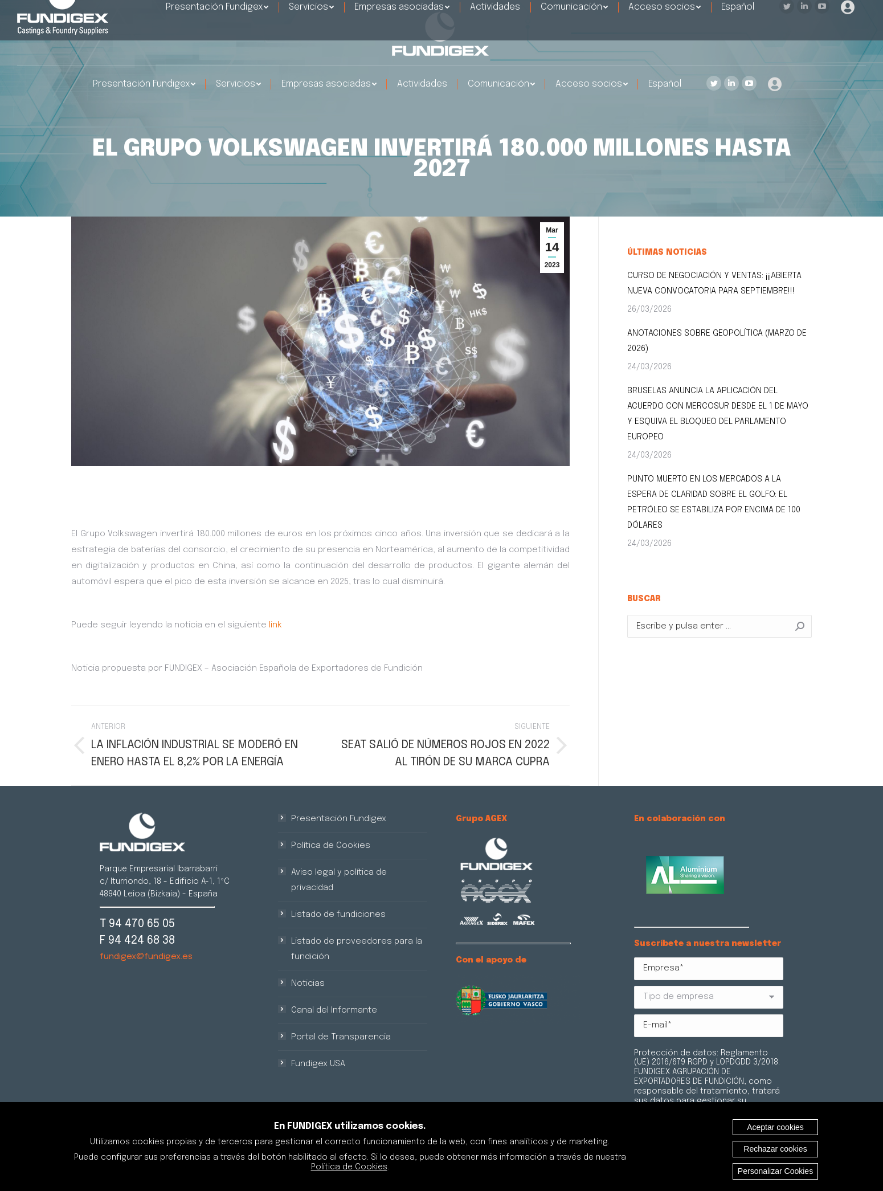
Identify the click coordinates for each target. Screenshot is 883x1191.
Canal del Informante (334, 1010)
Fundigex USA (318, 1063)
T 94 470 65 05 (137, 924)
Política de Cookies (330, 845)
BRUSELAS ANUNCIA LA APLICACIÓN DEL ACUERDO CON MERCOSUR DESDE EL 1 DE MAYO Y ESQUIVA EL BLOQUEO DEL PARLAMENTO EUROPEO (717, 414)
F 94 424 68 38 (137, 941)
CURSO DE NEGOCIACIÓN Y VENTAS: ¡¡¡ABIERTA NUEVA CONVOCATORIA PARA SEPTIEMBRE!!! (714, 283)
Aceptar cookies (775, 1127)
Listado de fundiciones (338, 914)
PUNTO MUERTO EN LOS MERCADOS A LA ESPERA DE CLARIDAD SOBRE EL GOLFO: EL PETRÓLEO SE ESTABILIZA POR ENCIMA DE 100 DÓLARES (713, 502)
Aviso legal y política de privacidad (339, 880)
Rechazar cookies (775, 1148)
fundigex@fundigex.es (146, 956)
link (275, 625)
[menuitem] (144, 84)
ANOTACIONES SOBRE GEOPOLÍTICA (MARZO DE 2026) (717, 341)
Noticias (308, 983)
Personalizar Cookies (775, 1171)
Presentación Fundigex (338, 818)
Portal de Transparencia (341, 1037)
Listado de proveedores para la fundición (356, 949)
